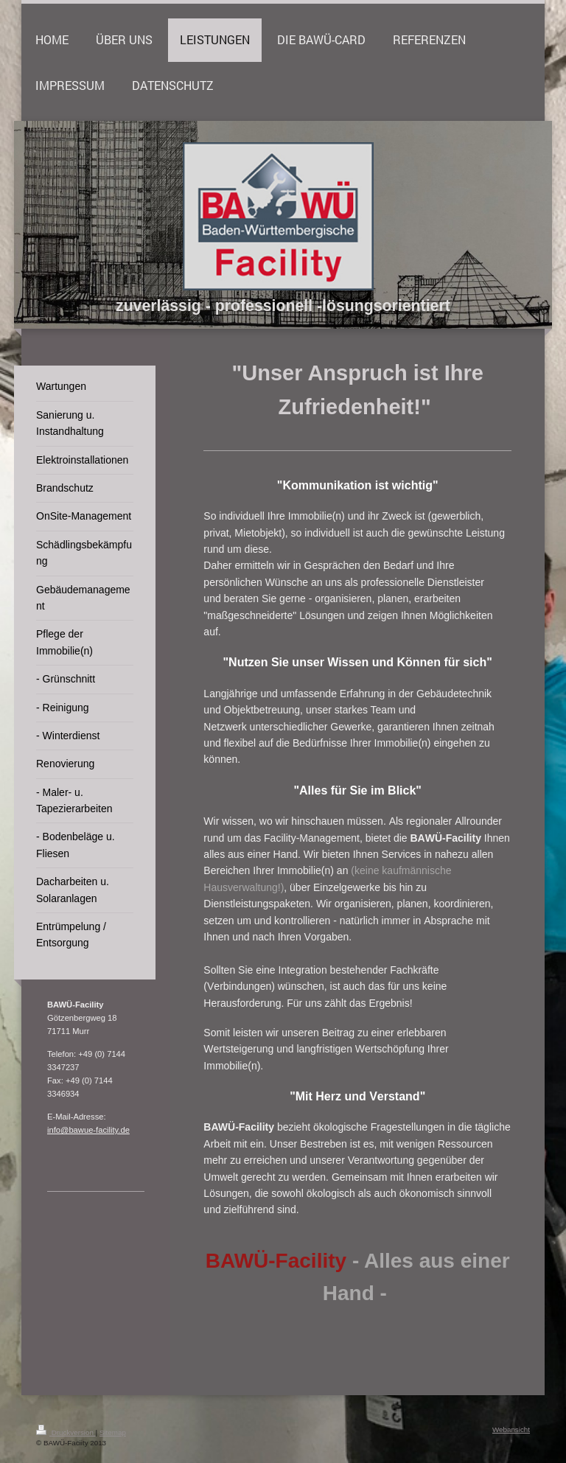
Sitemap (112, 1432)
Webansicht (511, 1429)
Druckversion (66, 1432)
